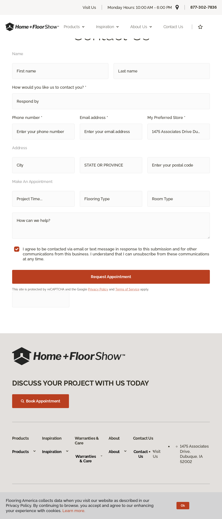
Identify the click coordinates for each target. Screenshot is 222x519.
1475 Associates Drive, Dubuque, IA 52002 (194, 454)
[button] (111, 101)
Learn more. (73, 510)
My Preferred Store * (166, 117)
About (118, 451)
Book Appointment (40, 401)
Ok (183, 505)
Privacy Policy (98, 289)
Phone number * (27, 117)
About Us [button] (141, 26)
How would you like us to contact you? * (49, 87)
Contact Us (173, 26)
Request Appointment (111, 276)
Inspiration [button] (107, 26)
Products (24, 451)
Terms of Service (127, 289)
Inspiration (55, 451)
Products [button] (74, 26)
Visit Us (89, 7)
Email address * (94, 117)
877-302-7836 (203, 7)
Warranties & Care (89, 458)
